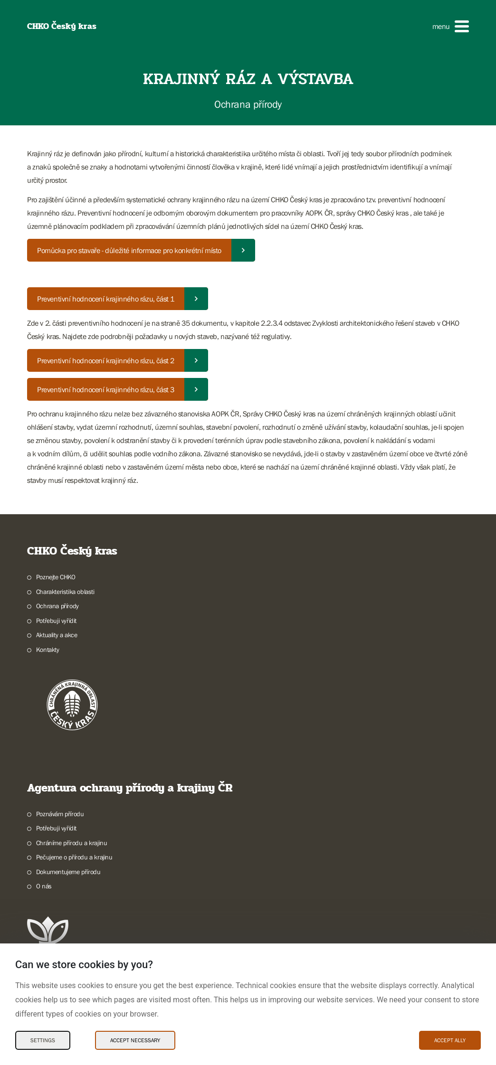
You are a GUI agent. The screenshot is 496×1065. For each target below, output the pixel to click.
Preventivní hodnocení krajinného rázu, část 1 (105, 298)
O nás (44, 886)
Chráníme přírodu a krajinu (71, 843)
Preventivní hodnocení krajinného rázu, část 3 (105, 389)
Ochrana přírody (57, 606)
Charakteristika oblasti (65, 591)
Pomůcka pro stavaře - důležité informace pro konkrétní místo (129, 250)
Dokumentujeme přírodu (68, 872)
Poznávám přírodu (60, 814)
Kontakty (47, 649)
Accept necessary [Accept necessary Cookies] (135, 1040)
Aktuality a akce (56, 635)
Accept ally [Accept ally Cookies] (450, 1040)
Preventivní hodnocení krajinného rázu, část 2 (105, 360)
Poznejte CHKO (56, 577)
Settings (42, 1040)
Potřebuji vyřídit (56, 620)
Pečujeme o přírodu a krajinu (74, 857)
